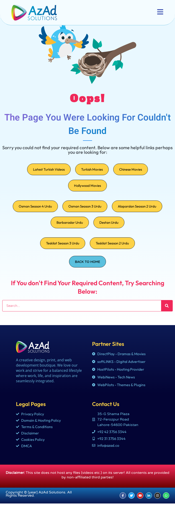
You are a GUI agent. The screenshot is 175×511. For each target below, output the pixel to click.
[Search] (166, 313)
